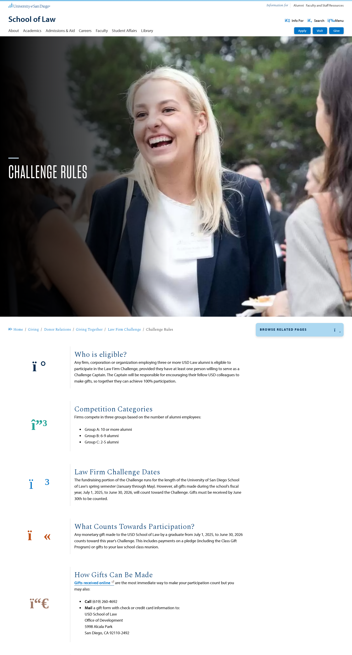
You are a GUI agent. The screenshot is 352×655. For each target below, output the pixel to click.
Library (147, 30)
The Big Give (273, 421)
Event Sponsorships (277, 541)
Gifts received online (92, 597)
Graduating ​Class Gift (279, 429)
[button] (300, 344)
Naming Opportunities (279, 477)
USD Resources (307, 20)
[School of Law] (32, 20)
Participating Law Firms (284, 395)
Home (15, 344)
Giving (33, 344)
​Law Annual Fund (275, 509)
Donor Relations (57, 344)
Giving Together (89, 344)
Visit (320, 31)
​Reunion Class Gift (277, 443)
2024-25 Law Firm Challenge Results (294, 414)
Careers (85, 30)
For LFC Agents (278, 380)
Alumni (298, 5)
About (13, 30)
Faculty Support (273, 498)
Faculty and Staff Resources (325, 5)
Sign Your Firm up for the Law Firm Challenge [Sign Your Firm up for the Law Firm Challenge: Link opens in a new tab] (292, 404)
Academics (32, 30)
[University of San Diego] (29, 5)
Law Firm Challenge (124, 344)
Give (336, 31)
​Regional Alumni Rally (279, 436)
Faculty (102, 30)
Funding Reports (276, 451)
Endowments (271, 530)
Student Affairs (124, 30)
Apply (302, 31)
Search (335, 20)
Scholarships (271, 519)
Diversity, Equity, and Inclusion (287, 467)
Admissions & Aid (60, 30)
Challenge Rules (279, 387)
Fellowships (270, 488)
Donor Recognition (278, 459)
